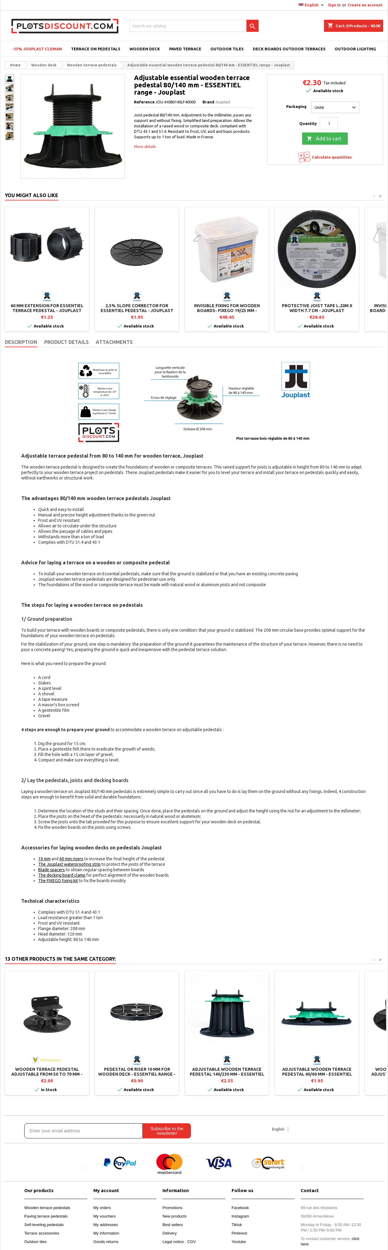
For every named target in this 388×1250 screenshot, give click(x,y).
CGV (191, 1241)
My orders (102, 1207)
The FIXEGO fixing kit (58, 880)
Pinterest (239, 1233)
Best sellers (172, 1224)
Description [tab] (21, 342)
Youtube (239, 1241)
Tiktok (237, 1224)
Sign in (334, 5)
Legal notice (173, 1241)
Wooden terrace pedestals (47, 1207)
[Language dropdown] (312, 5)
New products (174, 1216)
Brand (208, 102)
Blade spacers (51, 869)
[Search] (194, 26)
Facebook (240, 1207)
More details (145, 146)
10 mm (44, 858)
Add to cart (324, 139)
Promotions (172, 1207)
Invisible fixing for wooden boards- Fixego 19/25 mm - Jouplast (227, 310)
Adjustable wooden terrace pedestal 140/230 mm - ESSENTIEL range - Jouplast (227, 1074)
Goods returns (105, 1241)
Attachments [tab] (114, 342)
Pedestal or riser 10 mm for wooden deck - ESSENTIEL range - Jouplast (137, 1074)
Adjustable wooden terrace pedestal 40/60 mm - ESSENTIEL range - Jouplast (317, 1074)
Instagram (240, 1216)
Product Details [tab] (66, 342)
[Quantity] (329, 123)
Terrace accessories (41, 1233)
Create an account (365, 5)
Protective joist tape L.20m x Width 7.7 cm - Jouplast (317, 308)
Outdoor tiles (35, 1241)
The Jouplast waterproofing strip (69, 864)
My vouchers (104, 1216)
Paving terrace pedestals (46, 1216)
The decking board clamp (61, 875)
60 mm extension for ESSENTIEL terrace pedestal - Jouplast (47, 308)
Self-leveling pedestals (44, 1224)
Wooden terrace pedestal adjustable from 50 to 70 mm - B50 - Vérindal (46, 1074)
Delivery (169, 1233)
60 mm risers (71, 858)
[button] (85, 1167)
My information (106, 1233)
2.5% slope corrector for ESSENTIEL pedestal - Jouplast (137, 308)
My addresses (105, 1224)
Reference (144, 102)
